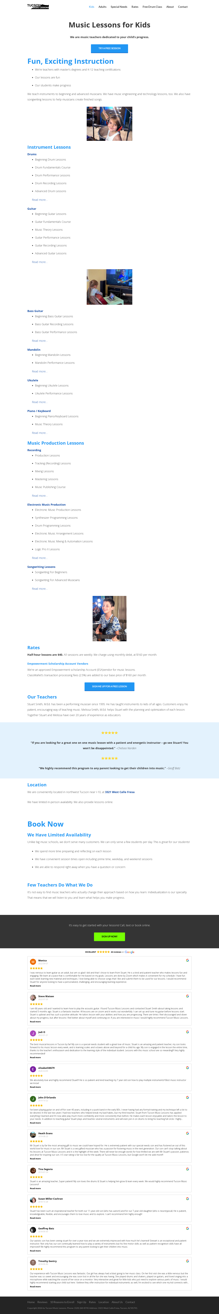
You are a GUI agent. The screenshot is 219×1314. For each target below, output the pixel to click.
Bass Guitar (35, 311)
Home (31, 1302)
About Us (117, 1302)
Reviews (42, 1302)
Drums (31, 154)
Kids (91, 6)
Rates (135, 6)
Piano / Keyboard (39, 411)
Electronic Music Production (46, 504)
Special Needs (119, 6)
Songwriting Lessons (41, 567)
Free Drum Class (152, 6)
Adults (102, 6)
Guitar (31, 208)
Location (104, 1302)
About (170, 6)
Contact (183, 6)
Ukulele (32, 380)
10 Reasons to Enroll (62, 1302)
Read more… (40, 200)
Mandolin (33, 349)
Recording (34, 450)
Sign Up (81, 1302)
